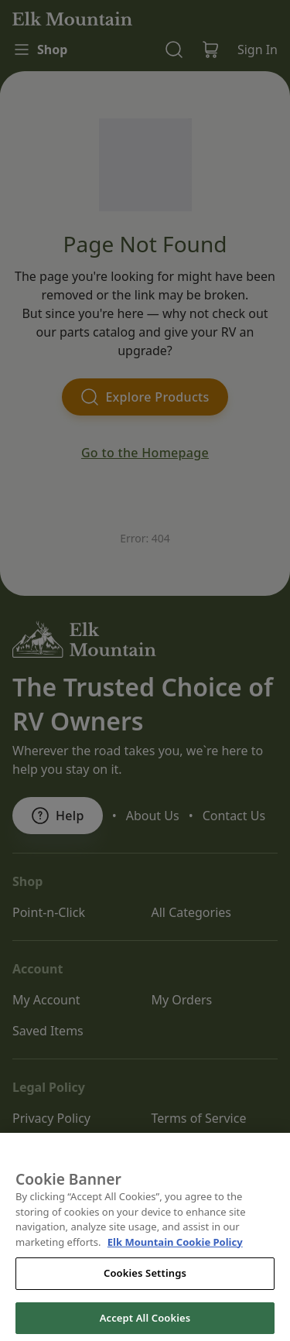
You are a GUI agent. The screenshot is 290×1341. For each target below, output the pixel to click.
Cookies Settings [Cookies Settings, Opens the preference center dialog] (145, 1298)
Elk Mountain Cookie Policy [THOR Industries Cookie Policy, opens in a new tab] (175, 1267)
